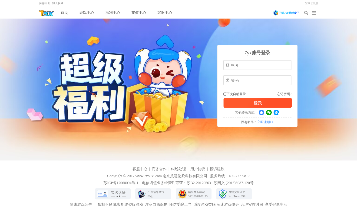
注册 (315, 3)
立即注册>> (265, 122)
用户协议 (197, 169)
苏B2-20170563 (199, 183)
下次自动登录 (236, 94)
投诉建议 (217, 169)
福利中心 (112, 13)
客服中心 (164, 13)
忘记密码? (284, 94)
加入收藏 (57, 3)
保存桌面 (44, 3)
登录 (308, 3)
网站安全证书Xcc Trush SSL (236, 194)
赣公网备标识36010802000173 (198, 194)
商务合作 (159, 169)
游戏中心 (86, 13)
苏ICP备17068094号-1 (120, 183)
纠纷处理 (178, 169)
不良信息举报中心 (156, 194)
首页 (64, 13)
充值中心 (138, 13)
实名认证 (118, 193)
